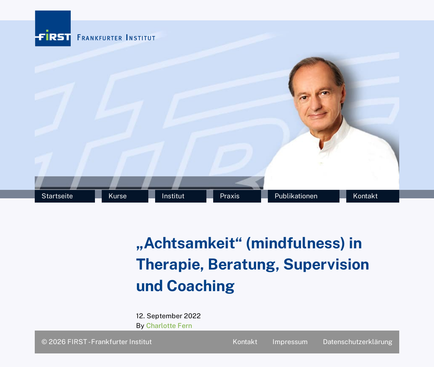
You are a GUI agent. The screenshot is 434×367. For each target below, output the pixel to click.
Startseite (57, 196)
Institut (173, 196)
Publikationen (296, 196)
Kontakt (365, 196)
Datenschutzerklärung (357, 342)
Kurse (117, 196)
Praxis (229, 196)
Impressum (290, 342)
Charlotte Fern (169, 326)
